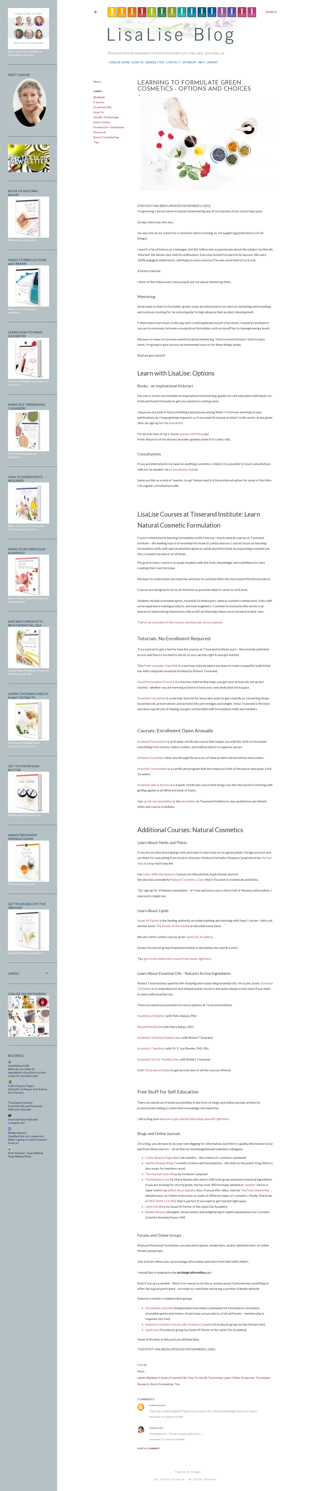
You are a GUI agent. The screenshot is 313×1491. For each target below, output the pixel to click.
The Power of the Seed (171, 926)
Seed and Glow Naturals (23, 1119)
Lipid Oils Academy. (199, 937)
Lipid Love (152, 1330)
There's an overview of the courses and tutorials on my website (179, 622)
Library (211, 62)
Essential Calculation (151, 698)
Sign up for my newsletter (154, 801)
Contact (172, 62)
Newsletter (153, 62)
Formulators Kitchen (159, 1308)
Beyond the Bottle (149, 1027)
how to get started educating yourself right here (196, 1119)
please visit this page (195, 434)
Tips (96, 142)
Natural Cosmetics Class (188, 879)
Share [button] (97, 81)
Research (99, 132)
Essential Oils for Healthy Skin (157, 1059)
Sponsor (187, 62)
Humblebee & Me (19, 1065)
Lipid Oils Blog (155, 1206)
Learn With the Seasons (159, 874)
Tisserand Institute (157, 1070)
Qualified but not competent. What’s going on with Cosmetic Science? (27, 1139)
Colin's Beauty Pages (21, 1085)
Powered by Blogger (185, 1472)
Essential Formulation (152, 741)
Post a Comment (148, 1448)
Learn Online (101, 122)
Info (199, 62)
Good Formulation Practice (155, 682)
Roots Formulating (106, 137)
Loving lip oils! (16, 1122)
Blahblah (99, 97)
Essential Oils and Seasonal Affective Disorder (25, 1107)
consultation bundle (184, 469)
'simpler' (250, 1185)
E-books (98, 102)
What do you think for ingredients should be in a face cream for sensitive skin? (27, 1072)
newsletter (176, 423)
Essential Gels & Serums (153, 785)
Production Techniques (108, 127)
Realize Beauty (155, 1212)
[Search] (271, 12)
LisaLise (153, 1427)
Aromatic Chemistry (151, 1048)
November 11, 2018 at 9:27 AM (166, 1416)
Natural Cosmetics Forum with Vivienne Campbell (179, 1324)
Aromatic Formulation (152, 768)
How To (136, 62)
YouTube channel (252, 1190)
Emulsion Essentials (150, 757)
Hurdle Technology (106, 117)
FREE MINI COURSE (161, 1201)
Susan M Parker (148, 920)
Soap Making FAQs (19, 1156)
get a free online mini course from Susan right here (177, 958)
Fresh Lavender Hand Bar (160, 665)
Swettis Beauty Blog (159, 1163)
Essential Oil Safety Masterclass (159, 1037)
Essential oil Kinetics (151, 1016)
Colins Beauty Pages (159, 1157)
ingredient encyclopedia (178, 1190)
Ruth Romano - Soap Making (25, 1153)
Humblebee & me (157, 1179)
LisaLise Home (118, 62)
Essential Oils (102, 107)
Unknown (154, 1405)
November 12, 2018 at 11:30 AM (166, 1439)
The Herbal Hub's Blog (161, 1174)
